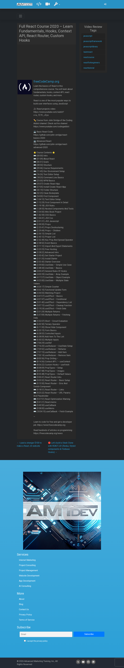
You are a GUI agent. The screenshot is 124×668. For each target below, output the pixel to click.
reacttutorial (88, 68)
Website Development (29, 575)
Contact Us (24, 609)
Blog (21, 604)
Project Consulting (27, 565)
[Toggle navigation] (20, 16)
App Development (27, 581)
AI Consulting (25, 586)
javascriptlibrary (90, 46)
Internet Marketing (27, 560)
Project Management (28, 570)
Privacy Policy (25, 614)
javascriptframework (92, 41)
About (21, 599)
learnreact (87, 52)
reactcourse (88, 57)
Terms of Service (27, 620)
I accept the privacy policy (36, 641)
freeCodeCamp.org (46, 81)
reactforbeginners (91, 62)
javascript (87, 36)
